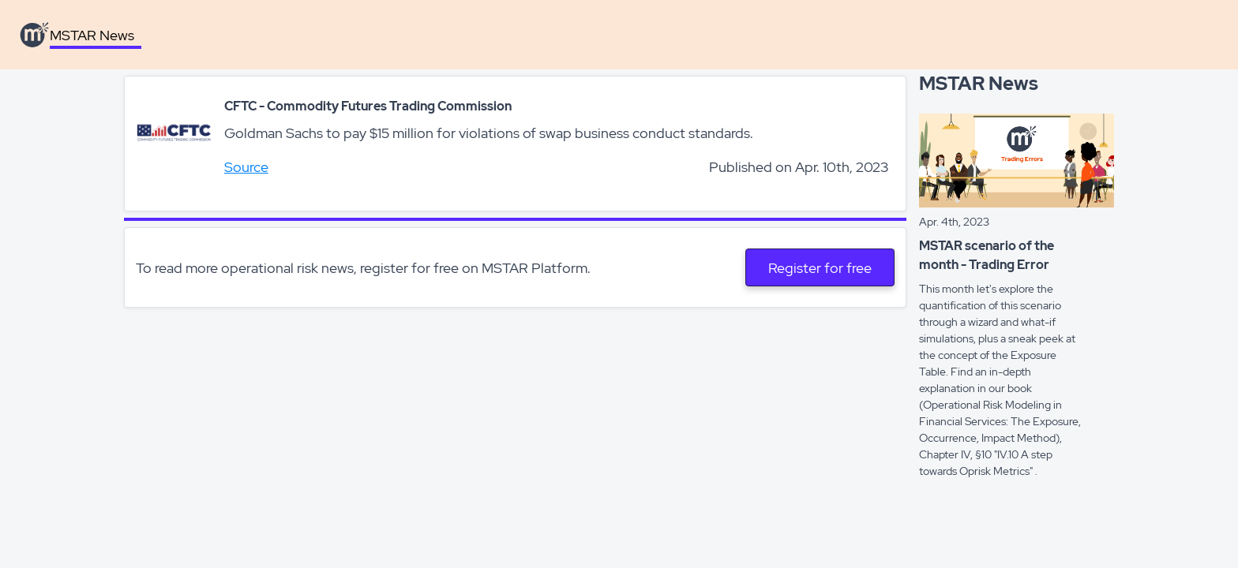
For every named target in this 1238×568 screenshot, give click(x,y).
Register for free (820, 268)
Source (246, 167)
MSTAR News (92, 35)
